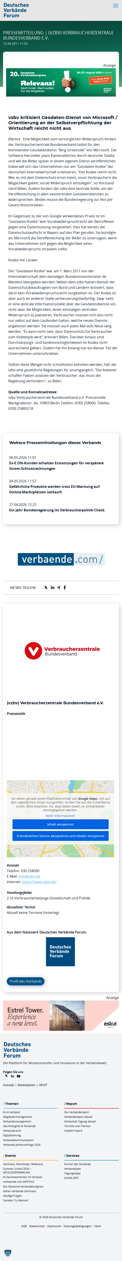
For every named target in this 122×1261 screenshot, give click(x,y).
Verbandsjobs (72, 1168)
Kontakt (8, 1085)
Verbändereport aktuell (78, 1116)
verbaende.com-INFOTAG (18, 1181)
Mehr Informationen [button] (60, 816)
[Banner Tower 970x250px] (61, 1003)
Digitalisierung (12, 1135)
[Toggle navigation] (116, 5)
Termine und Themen (77, 1126)
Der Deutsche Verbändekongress (23, 1186)
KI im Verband (11, 1112)
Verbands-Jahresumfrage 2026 (22, 1144)
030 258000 (30, 870)
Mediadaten (26, 1085)
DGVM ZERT (71, 1178)
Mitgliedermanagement (17, 1116)
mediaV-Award (73, 1130)
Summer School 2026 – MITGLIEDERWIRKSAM (17, 1170)
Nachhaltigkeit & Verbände (19, 1126)
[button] (8, 1253)
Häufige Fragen (12, 1195)
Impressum (54, 1226)
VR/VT (43, 1085)
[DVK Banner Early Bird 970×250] (61, 70)
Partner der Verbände (77, 1164)
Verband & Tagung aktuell (80, 1121)
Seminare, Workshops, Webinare (23, 1164)
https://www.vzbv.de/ (39, 881)
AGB (24, 1226)
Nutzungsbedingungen (77, 1226)
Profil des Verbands (25, 981)
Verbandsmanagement (17, 1121)
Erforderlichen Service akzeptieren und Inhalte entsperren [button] (60, 836)
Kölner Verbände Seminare (19, 1191)
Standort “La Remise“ (15, 1200)
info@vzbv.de (29, 876)
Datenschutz (37, 1226)
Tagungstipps (72, 1173)
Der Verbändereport (76, 1112)
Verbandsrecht (12, 1130)
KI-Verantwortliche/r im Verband (22, 1177)
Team (97, 1226)
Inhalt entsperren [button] (60, 824)
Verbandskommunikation (18, 1140)
